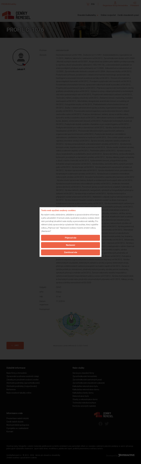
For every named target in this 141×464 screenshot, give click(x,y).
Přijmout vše (70, 238)
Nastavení (70, 245)
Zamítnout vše (70, 252)
